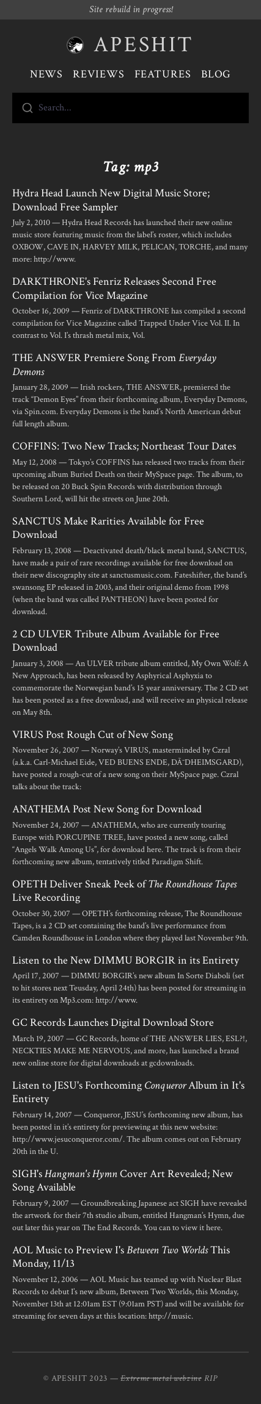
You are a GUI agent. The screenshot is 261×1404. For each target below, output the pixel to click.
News (47, 74)
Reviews (98, 74)
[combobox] (130, 108)
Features (162, 74)
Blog (216, 74)
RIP (211, 1378)
